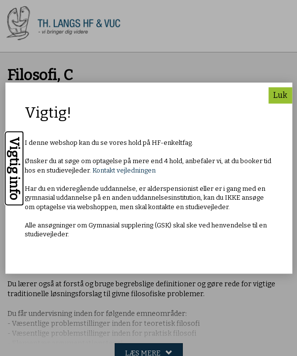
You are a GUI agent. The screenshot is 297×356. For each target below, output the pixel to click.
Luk (280, 94)
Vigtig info (14, 168)
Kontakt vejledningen (124, 170)
